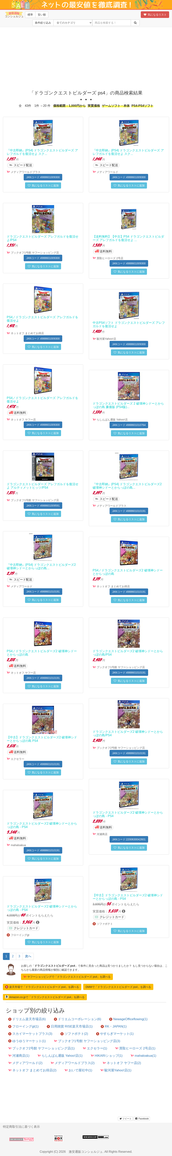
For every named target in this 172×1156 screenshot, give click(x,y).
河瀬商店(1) (18, 1056)
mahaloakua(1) (143, 1056)
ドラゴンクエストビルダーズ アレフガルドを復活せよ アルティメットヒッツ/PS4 (42, 485)
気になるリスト (155, 14)
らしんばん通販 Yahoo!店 (112, 419)
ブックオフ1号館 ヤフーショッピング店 (35, 252)
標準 (30, 14)
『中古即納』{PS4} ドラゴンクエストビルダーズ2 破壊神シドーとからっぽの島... (127, 485)
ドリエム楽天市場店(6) (27, 1019)
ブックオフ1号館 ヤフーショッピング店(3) (87, 1041)
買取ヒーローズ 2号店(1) (135, 1048)
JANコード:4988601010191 (129, 510)
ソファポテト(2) (74, 1034)
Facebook (142, 1118)
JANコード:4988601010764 (129, 425)
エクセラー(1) (95, 1048)
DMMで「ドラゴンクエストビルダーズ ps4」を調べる (118, 986)
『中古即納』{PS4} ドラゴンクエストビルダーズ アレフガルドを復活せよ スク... (42, 152)
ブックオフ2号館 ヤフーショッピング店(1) (41, 1048)
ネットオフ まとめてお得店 (27, 333)
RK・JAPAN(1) (114, 1026)
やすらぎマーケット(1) (115, 1034)
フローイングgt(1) (23, 1026)
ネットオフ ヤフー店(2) (122, 1063)
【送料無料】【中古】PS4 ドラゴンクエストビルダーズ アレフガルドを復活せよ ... (128, 238)
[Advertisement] (86, 58)
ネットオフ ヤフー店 (23, 419)
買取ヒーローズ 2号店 (110, 258)
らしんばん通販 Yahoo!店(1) (60, 1056)
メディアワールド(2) (25, 1063)
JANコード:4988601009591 (43, 505)
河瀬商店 (102, 834)
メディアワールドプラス (25, 172)
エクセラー (17, 758)
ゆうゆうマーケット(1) (27, 1041)
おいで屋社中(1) (78, 1070)
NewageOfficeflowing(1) (128, 1019)
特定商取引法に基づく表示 (21, 1126)
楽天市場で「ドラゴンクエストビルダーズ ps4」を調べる (42, 986)
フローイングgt (20, 934)
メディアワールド (107, 172)
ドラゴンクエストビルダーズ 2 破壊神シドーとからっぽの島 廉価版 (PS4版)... (128, 405)
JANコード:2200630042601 (129, 839)
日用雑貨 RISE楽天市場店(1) (70, 1026)
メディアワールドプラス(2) (73, 1063)
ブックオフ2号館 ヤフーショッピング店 (121, 747)
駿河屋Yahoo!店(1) (115, 1070)
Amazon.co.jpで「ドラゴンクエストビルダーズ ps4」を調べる (45, 996)
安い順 (42, 14)
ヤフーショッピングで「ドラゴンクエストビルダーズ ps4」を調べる (67, 976)
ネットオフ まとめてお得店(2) (32, 1070)
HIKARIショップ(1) (106, 1056)
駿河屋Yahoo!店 (106, 338)
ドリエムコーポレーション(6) (77, 1019)
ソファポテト (105, 923)
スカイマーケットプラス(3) (30, 1034)
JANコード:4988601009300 (43, 177)
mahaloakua (18, 845)
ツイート (125, 1118)
